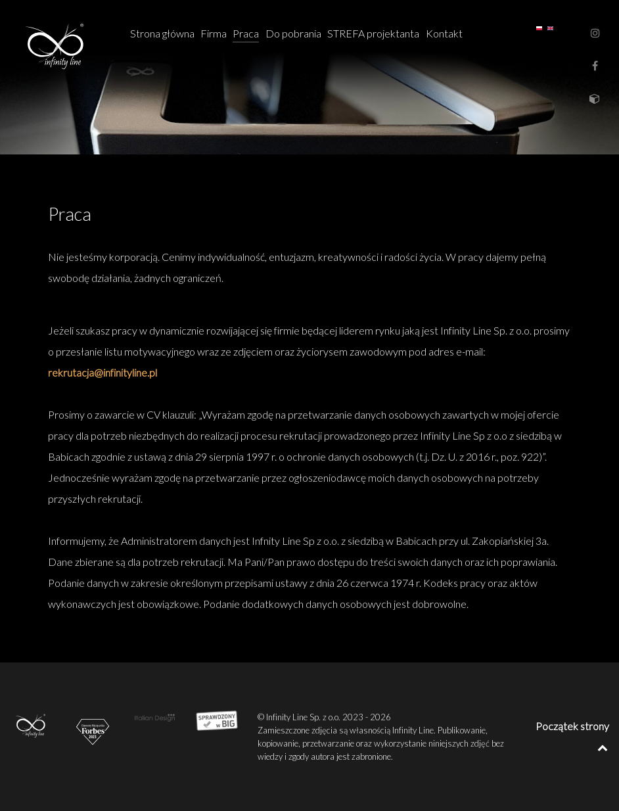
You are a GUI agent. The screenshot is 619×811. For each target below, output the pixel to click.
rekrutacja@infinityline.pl (102, 372)
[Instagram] (595, 32)
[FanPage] (595, 65)
